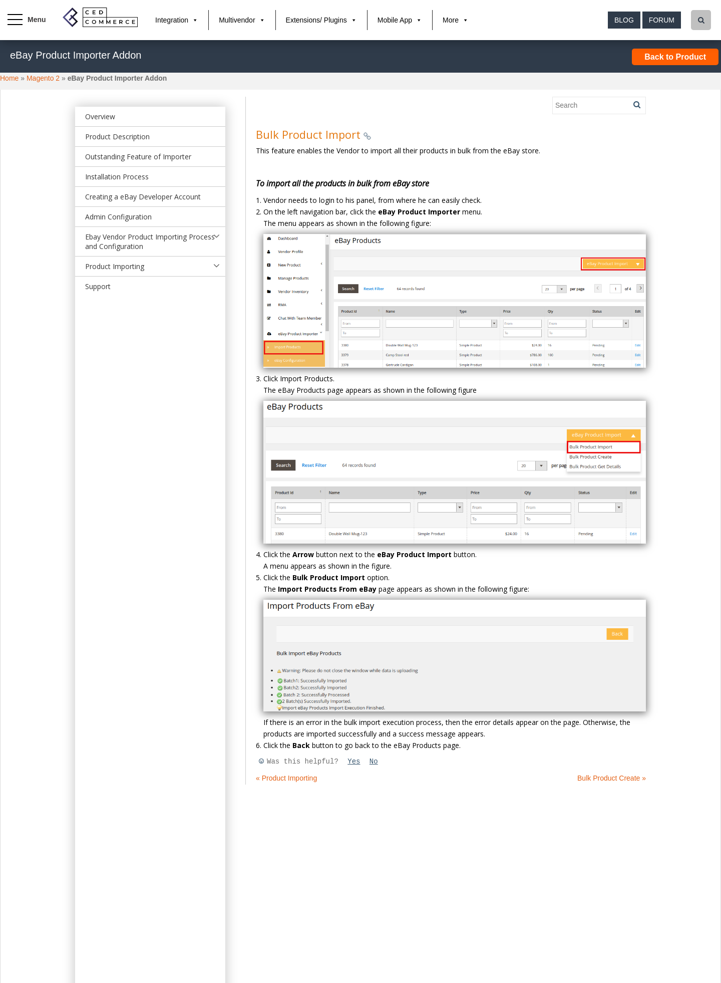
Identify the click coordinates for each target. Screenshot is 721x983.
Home (9, 78)
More (451, 20)
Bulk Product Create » (611, 778)
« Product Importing (286, 778)
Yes (353, 762)
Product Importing (114, 266)
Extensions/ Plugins (316, 20)
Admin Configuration (118, 216)
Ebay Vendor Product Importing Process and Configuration (150, 241)
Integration (171, 20)
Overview (100, 116)
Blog (624, 20)
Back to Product (675, 57)
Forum (661, 20)
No (374, 762)
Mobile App (395, 20)
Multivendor (237, 20)
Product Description (117, 136)
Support (98, 286)
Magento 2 (43, 78)
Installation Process (117, 176)
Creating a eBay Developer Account (143, 196)
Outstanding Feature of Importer (138, 156)
